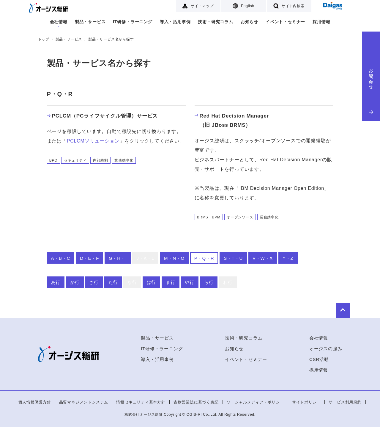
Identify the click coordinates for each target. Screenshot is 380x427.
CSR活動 (319, 359)
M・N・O (174, 258)
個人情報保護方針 (34, 402)
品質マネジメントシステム (83, 402)
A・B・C (60, 258)
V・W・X (263, 258)
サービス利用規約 (345, 402)
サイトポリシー (306, 402)
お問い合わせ (371, 89)
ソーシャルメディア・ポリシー (255, 402)
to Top (324, 309)
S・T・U (233, 258)
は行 (151, 282)
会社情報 (58, 21)
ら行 (209, 282)
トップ (43, 39)
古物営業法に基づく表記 (196, 402)
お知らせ (249, 21)
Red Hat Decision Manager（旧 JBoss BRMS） (232, 120)
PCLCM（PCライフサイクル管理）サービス (102, 116)
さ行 (94, 282)
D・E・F (89, 258)
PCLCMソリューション (93, 140)
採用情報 (321, 21)
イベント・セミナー (285, 21)
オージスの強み (325, 348)
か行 (75, 282)
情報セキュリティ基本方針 (140, 402)
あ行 (56, 282)
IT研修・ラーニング (132, 21)
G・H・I (118, 258)
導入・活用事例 (175, 21)
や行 (189, 282)
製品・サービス (90, 21)
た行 (113, 282)
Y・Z (288, 258)
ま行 (170, 282)
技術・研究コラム (215, 21)
